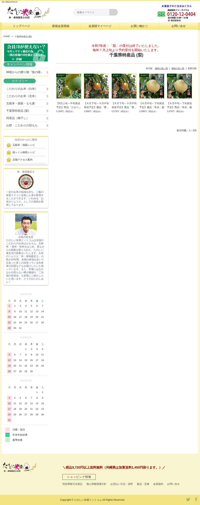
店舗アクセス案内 (22, 159)
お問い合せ (178, 26)
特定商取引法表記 (72, 483)
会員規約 (158, 483)
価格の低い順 (161, 68)
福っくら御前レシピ (23, 152)
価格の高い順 (177, 68)
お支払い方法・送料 (121, 483)
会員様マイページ (100, 26)
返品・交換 (143, 483)
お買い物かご (139, 26)
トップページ (21, 26)
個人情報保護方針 (96, 483)
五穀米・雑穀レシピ (23, 144)
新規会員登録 (60, 26)
